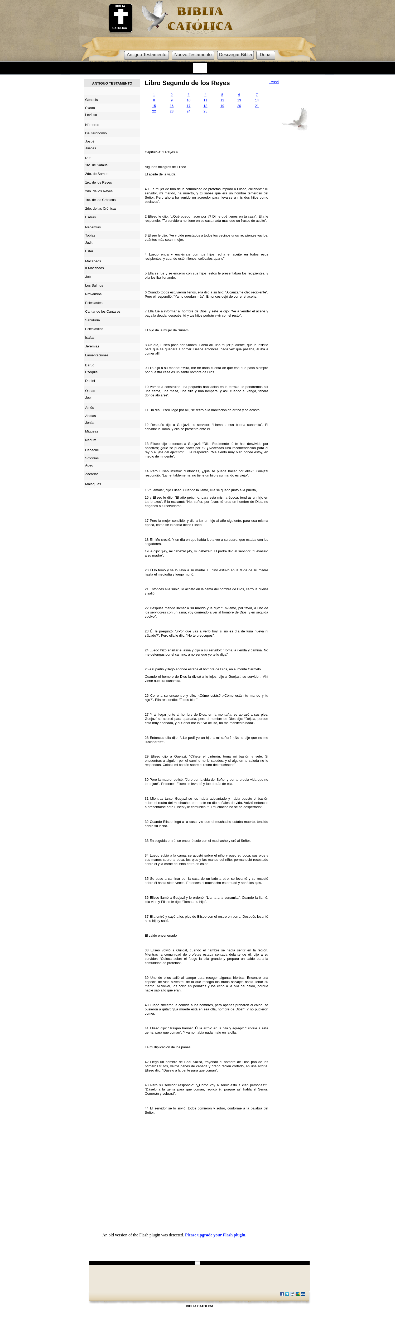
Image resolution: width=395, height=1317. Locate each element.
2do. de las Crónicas (101, 208)
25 (205, 111)
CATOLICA (119, 28)
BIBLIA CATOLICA (199, 1306)
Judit (88, 242)
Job (88, 277)
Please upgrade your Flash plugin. (215, 1235)
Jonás (89, 423)
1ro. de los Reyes (98, 182)
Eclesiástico (94, 329)
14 (257, 100)
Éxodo (90, 108)
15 (154, 106)
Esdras (90, 217)
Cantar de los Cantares (103, 311)
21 (257, 106)
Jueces (90, 148)
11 (205, 100)
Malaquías (93, 484)
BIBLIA (120, 6)
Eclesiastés (94, 303)
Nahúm (90, 440)
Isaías (89, 338)
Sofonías (92, 458)
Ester (89, 251)
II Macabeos (94, 268)
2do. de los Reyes (99, 191)
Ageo (89, 465)
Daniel (90, 381)
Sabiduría (92, 320)
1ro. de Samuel (96, 165)
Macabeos (93, 261)
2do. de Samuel (97, 174)
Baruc (89, 365)
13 (239, 100)
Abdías (90, 416)
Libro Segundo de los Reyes (187, 82)
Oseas (90, 391)
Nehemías (93, 227)
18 (205, 106)
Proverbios (93, 294)
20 (239, 106)
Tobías (90, 235)
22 (154, 111)
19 (222, 106)
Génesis (91, 100)
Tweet (274, 81)
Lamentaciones (96, 355)
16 (172, 106)
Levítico (91, 115)
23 (172, 111)
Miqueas (91, 431)
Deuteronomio (96, 133)
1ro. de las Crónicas (100, 200)
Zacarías (92, 474)
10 (188, 100)
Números (92, 125)
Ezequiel (91, 372)
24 (188, 111)
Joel (88, 398)
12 (222, 100)
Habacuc (92, 450)
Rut (87, 158)
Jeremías (92, 346)
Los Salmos (94, 285)
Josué (89, 141)
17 (188, 106)
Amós (89, 408)
